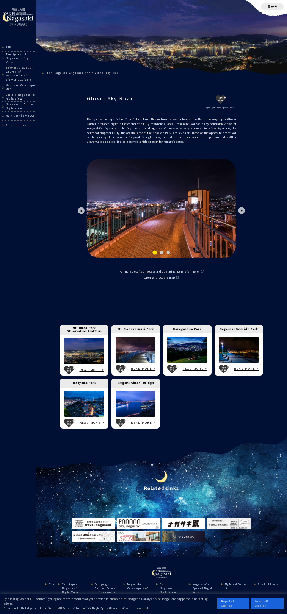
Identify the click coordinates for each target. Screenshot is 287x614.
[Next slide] (241, 210)
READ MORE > (92, 370)
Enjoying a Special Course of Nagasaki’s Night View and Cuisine (19, 73)
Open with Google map (159, 277)
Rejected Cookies (227, 603)
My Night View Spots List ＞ (221, 107)
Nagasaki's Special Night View (20, 106)
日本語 (274, 6)
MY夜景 (221, 99)
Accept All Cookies (261, 603)
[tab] (154, 253)
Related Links (16, 125)
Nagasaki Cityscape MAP (21, 87)
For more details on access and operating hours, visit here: (159, 271)
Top (8, 46)
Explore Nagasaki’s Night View (20, 97)
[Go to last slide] (81, 210)
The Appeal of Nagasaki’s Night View (19, 58)
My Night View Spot (20, 115)
